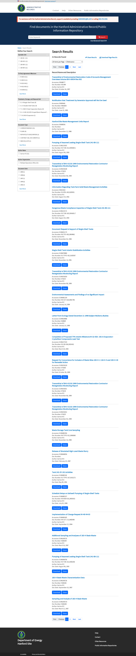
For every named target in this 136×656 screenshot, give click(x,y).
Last (79, 67)
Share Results (91, 57)
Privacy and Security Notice (38, 654)
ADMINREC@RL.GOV (85, 19)
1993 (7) (22, 185)
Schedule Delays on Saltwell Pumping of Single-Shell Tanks (75, 493)
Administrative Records (34, 8)
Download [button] (56, 94)
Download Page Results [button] (108, 57)
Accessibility (23, 654)
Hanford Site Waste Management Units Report (70, 121)
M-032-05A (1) (24, 86)
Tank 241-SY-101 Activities (62, 472)
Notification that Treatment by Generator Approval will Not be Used (79, 100)
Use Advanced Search (98, 41)
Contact (56, 10)
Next (74, 67)
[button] (48, 51)
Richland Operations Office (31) (29, 163)
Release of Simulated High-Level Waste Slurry (70, 451)
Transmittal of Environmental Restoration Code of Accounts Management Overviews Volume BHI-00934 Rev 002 (81, 78)
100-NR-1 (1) (24, 64)
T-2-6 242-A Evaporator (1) (27, 115)
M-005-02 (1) (23, 77)
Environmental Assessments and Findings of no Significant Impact (78, 294)
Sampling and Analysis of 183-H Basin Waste (69, 599)
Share (65, 94)
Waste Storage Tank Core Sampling (66, 430)
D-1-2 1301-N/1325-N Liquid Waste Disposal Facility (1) (34, 112)
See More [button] (22, 94)
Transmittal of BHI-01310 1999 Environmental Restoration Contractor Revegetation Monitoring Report (80, 164)
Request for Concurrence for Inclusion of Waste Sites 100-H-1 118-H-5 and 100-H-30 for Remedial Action (85, 361)
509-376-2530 (103, 19)
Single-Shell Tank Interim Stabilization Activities (71, 250)
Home (19, 48)
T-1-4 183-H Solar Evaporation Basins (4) (32, 109)
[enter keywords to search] (62, 37)
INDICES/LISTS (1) (25, 141)
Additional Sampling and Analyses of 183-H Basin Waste (74, 535)
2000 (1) (22, 172)
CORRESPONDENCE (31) (27, 128)
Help (64, 10)
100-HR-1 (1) (24, 61)
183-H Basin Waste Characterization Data (68, 577)
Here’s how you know (50, 1)
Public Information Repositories (96, 10)
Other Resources (74, 10)
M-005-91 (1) (23, 80)
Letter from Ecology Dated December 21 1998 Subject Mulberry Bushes (80, 316)
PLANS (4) (23, 131)
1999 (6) (22, 175)
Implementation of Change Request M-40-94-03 (71, 514)
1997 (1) (22, 178)
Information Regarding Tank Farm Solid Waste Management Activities (79, 187)
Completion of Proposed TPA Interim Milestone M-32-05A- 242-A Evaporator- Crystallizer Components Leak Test (82, 338)
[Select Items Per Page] (59, 62)
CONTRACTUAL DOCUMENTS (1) (30, 138)
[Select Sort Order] (75, 62)
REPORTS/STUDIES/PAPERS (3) (29, 134)
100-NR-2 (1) (24, 68)
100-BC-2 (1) (24, 58)
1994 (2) (22, 182)
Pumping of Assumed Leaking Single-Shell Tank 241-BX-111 (75, 142)
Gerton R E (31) (24, 154)
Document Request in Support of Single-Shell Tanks (72, 229)
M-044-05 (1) (23, 90)
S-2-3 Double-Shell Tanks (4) (28, 106)
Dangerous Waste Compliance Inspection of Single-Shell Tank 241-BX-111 (81, 208)
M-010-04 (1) (23, 83)
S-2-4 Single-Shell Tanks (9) (28, 102)
